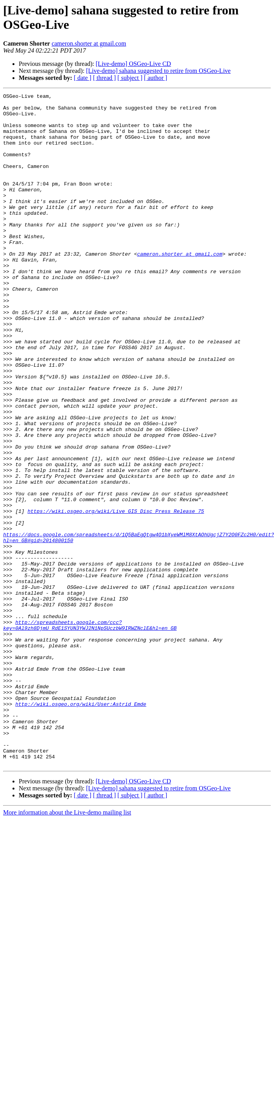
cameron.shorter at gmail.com (89, 43)
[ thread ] (104, 77)
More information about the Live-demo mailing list (67, 947)
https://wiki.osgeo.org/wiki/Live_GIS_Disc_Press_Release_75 (115, 595)
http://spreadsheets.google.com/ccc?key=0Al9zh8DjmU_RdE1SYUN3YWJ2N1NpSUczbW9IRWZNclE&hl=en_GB (90, 732)
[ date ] (82, 77)
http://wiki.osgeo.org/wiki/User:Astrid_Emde (80, 826)
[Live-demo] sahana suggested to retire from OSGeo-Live (158, 70)
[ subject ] (129, 77)
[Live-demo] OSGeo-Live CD (133, 63)
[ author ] (155, 77)
